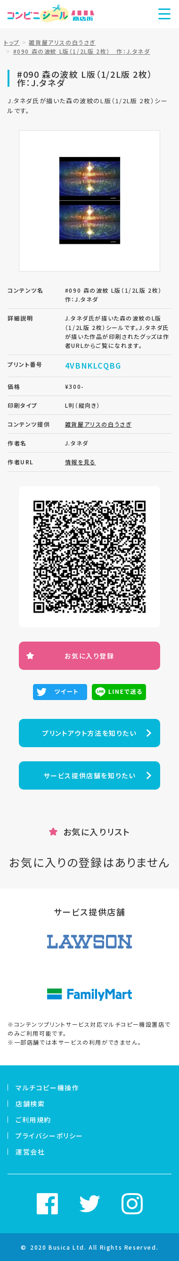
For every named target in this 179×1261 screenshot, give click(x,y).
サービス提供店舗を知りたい (90, 775)
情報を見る (80, 462)
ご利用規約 (33, 1119)
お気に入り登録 (89, 655)
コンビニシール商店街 (51, 14)
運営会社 (30, 1151)
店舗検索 (30, 1103)
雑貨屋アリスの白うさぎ (98, 424)
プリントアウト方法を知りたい (89, 733)
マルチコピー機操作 (47, 1087)
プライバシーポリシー (49, 1135)
